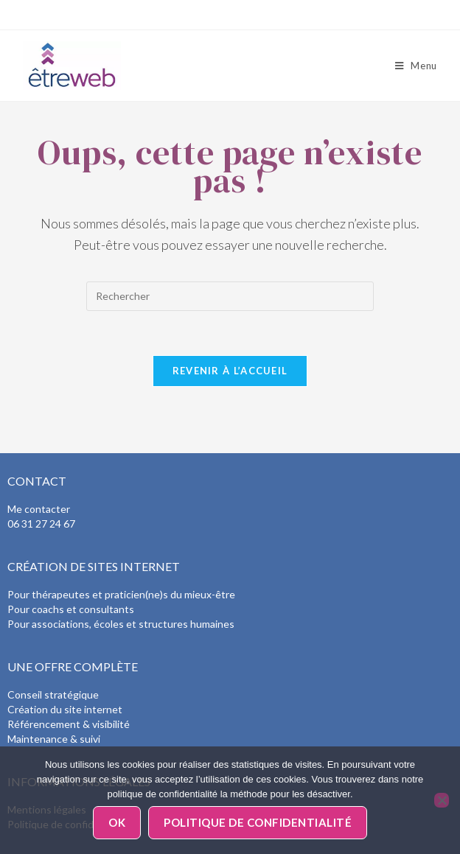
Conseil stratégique (53, 694)
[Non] (441, 800)
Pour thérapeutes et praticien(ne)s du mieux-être (121, 594)
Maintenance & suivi (53, 738)
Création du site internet (64, 709)
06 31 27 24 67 (41, 523)
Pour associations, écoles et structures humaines (120, 623)
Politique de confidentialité (258, 822)
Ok (116, 822)
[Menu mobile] (416, 65)
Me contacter (38, 509)
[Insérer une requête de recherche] (230, 296)
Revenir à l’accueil (230, 371)
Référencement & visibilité (68, 724)
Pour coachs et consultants (70, 609)
